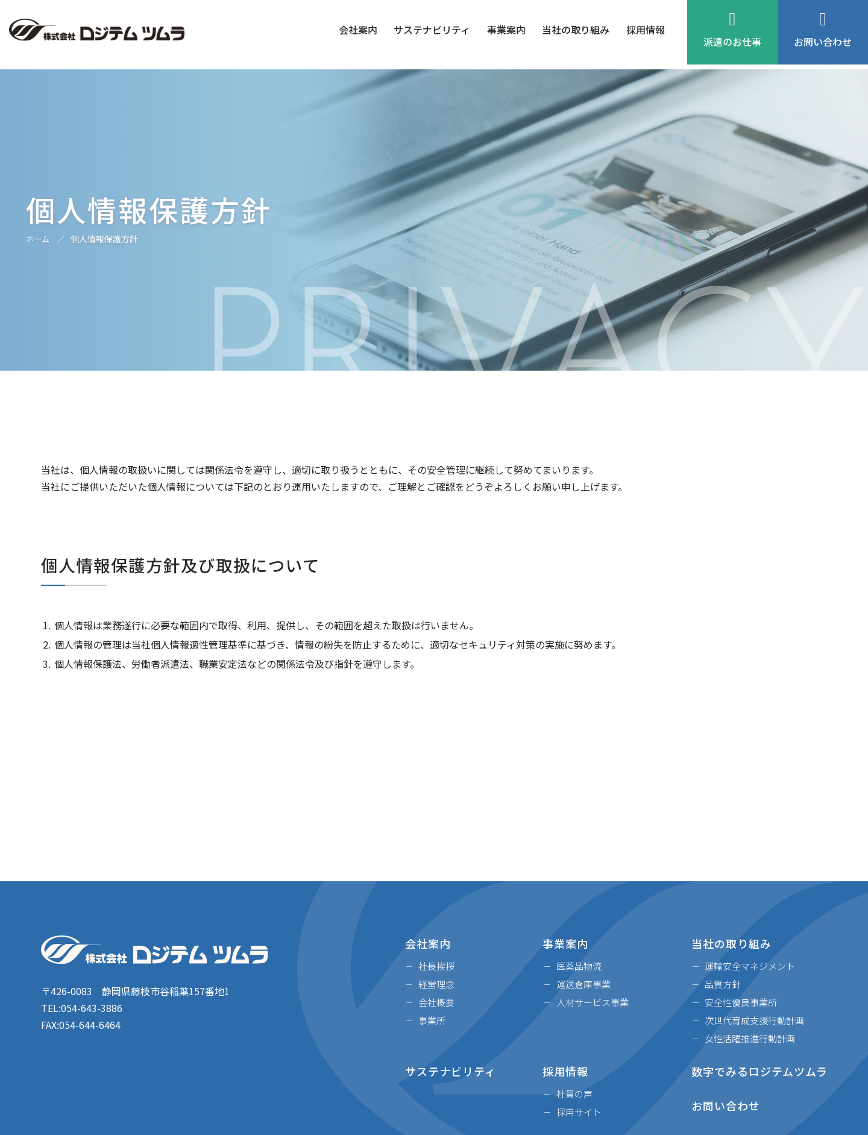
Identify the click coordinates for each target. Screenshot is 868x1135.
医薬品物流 (579, 966)
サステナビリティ (432, 35)
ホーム (38, 239)
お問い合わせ (823, 35)
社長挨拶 (436, 966)
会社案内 (358, 35)
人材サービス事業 (592, 1002)
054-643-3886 (91, 1008)
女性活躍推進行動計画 (750, 1038)
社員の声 (574, 1093)
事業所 (431, 1020)
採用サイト (579, 1111)
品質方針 (723, 984)
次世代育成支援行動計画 (754, 1020)
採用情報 (645, 35)
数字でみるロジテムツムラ (759, 1071)
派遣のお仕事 (732, 35)
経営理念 (436, 984)
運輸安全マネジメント (750, 966)
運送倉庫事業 (583, 984)
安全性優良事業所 (741, 1002)
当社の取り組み (575, 35)
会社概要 (436, 1002)
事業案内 (506, 35)
